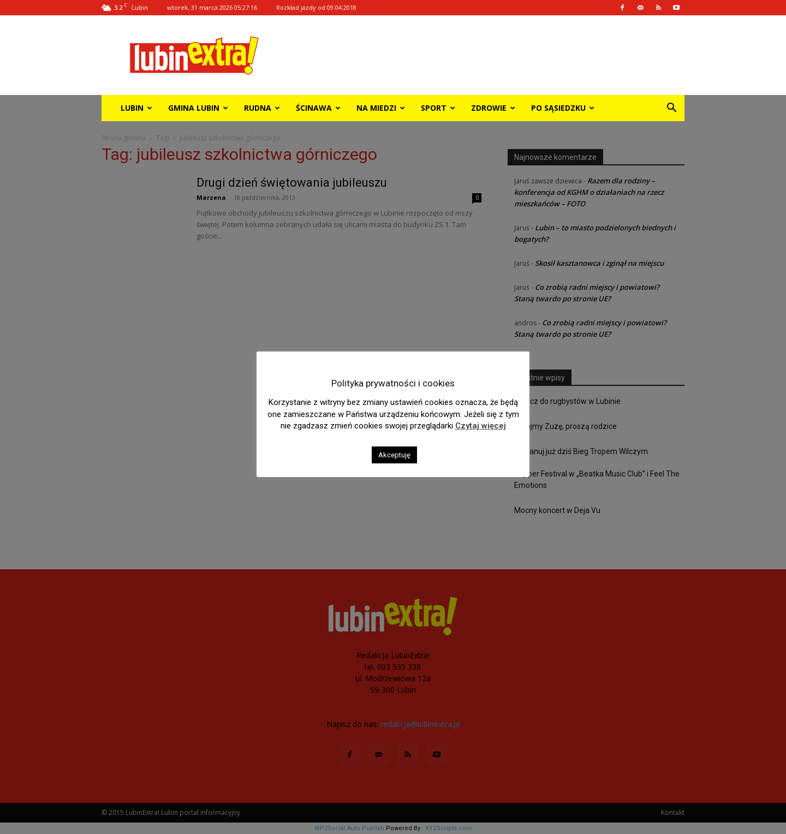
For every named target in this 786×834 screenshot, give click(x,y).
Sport (438, 108)
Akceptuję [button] (394, 455)
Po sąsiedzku (562, 108)
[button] (671, 109)
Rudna (262, 108)
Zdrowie (493, 108)
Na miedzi (380, 108)
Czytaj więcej (480, 426)
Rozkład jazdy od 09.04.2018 (316, 7)
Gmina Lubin (198, 108)
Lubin (136, 108)
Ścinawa (318, 108)
